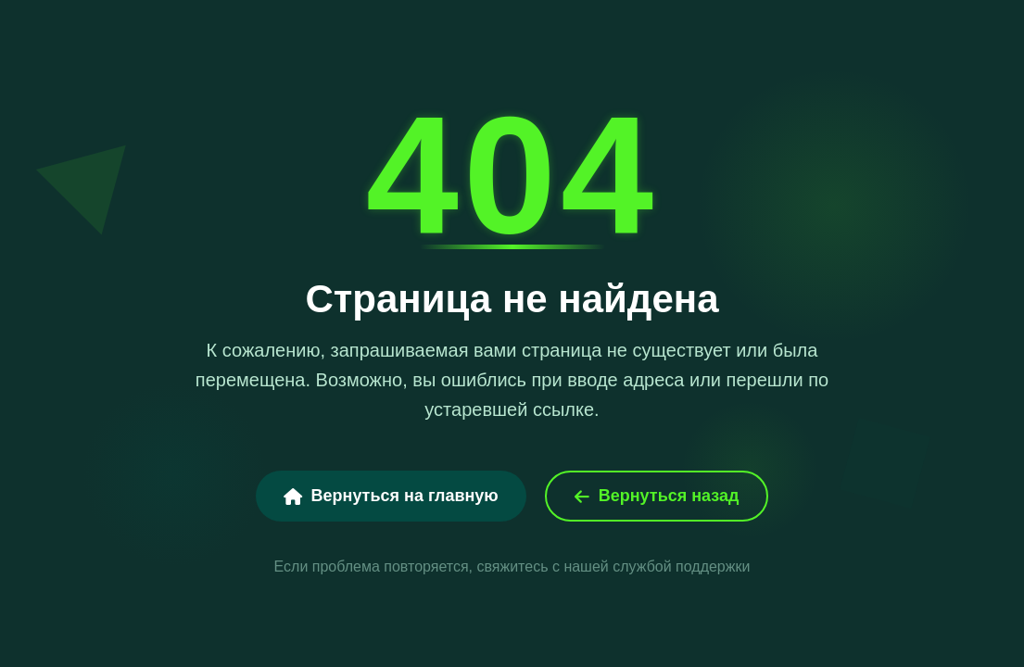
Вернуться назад (657, 495)
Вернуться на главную (391, 495)
